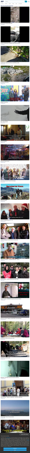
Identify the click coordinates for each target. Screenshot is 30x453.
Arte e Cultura (20, 3)
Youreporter (2, 1)
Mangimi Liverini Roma (4, 102)
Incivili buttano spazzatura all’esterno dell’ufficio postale (10, 62)
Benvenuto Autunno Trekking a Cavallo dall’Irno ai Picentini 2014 (11, 318)
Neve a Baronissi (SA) (4, 121)
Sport (16, 3)
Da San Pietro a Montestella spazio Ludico (7, 338)
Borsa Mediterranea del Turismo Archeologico (8, 180)
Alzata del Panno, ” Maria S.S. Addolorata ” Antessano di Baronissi (11, 397)
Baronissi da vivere (4, 200)
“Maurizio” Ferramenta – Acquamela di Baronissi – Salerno (10, 259)
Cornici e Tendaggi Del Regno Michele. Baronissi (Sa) (9, 239)
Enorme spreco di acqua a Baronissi (6, 23)
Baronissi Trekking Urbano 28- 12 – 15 (7, 220)
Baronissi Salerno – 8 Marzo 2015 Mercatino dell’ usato (9, 279)
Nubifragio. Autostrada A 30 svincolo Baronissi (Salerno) (10, 377)
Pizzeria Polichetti (4, 141)
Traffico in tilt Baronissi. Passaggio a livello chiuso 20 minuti (10, 43)
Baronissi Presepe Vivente (5, 161)
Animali (10, 3)
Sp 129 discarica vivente (5, 82)
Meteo (13, 3)
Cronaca (6, 3)
